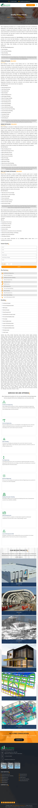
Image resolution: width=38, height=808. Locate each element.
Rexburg (24, 378)
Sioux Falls (17, 384)
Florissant (2, 357)
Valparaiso (2, 387)
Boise (11, 347)
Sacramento (16, 340)
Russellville (16, 380)
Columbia (13, 352)
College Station (3, 352)
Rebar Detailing (9, 124)
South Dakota (3, 337)
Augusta (2, 345)
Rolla (36, 379)
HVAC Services (6, 284)
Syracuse (9, 386)
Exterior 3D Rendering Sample (8, 325)
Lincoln (9, 366)
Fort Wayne (8, 358)
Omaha (30, 374)
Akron (16, 343)
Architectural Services (5, 774)
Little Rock (12, 366)
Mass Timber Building (7, 295)
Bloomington (3, 347)
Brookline (2, 350)
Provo (28, 377)
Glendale (35, 358)
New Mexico (18, 337)
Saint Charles (28, 380)
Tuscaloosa (35, 386)
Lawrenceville (24, 365)
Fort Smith (35, 357)
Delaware (29, 339)
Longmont (22, 366)
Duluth (32, 353)
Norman (5, 373)
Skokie (21, 384)
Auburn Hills (35, 344)
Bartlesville (33, 345)
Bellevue (18, 346)
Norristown (9, 373)
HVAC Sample (5, 332)
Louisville (26, 366)
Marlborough (16, 367)
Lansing (12, 365)
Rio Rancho (31, 378)
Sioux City (13, 384)
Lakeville (2, 365)
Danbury (35, 352)
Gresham (24, 360)
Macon (33, 366)
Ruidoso (12, 380)
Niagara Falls (27, 372)
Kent (17, 364)
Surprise (5, 386)
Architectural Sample (6, 303)
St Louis (18, 385)
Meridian (30, 367)
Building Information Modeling (7, 775)
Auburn (31, 344)
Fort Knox (14, 357)
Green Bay (26, 359)
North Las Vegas (27, 373)
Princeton (20, 377)
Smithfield (24, 384)
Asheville (21, 344)
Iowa (32, 339)
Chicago (28, 351)
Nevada (13, 339)
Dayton (6, 353)
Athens (25, 344)
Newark (6, 372)
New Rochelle (29, 371)
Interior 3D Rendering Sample (8, 323)
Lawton (28, 365)
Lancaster (5, 365)
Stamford (26, 385)
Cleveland (35, 351)
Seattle (5, 384)
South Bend (29, 384)
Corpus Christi (25, 352)
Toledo (26, 386)
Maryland (6, 339)
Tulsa (32, 386)
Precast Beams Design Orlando (18, 206)
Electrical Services (23, 775)
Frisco (19, 358)
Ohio (6, 337)
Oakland (28, 340)
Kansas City (3, 364)
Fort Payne (31, 357)
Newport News (21, 372)
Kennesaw (10, 364)
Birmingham (31, 346)
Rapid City (11, 378)
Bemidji (25, 346)
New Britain (6, 371)
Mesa (33, 367)
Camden (13, 350)
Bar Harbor (21, 345)
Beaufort (7, 346)
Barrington (29, 345)
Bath (36, 345)
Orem (33, 374)
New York (22, 338)
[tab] (19, 273)
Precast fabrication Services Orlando (7, 206)
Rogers (34, 379)
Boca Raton (7, 347)
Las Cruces (15, 365)
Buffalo (6, 350)
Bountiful (35, 347)
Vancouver (6, 387)
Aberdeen (8, 343)
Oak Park (18, 374)
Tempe (23, 386)
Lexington (6, 366)
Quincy (2, 378)
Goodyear (2, 359)
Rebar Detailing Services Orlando (6, 167)
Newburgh (9, 372)
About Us (10, 806)
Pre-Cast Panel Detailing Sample (8, 316)
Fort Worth (12, 358)
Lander (9, 365)
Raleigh (8, 378)
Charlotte (6, 351)
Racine (5, 378)
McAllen (20, 367)
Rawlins (15, 378)
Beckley (14, 346)
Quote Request (4, 782)
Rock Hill (15, 379)
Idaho (16, 338)
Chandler (35, 350)
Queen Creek (34, 377)
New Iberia (15, 371)
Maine (16, 339)
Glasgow (32, 358)
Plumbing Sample (6, 330)
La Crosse (24, 364)
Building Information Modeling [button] (8, 278)
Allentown (31, 343)
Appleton (14, 344)
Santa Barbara (24, 340)
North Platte (3, 374)
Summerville (35, 385)
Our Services (14, 806)
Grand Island (7, 359)
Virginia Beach (13, 387)
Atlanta (28, 344)
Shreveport (8, 384)
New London (19, 371)
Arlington (18, 344)
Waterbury (20, 387)
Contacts (19, 806)
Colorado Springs (9, 352)
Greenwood (20, 360)
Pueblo (30, 377)
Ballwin (14, 345)
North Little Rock (34, 373)
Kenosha (14, 364)
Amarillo (35, 343)
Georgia (24, 337)
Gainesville (23, 358)
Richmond (27, 378)
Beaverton (11, 346)
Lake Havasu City (34, 364)
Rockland (27, 379)
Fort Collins (11, 357)
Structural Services (23, 774)
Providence (24, 377)
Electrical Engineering (7, 280)
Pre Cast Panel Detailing (11, 171)
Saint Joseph (33, 380)
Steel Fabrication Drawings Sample (9, 314)
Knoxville (20, 364)
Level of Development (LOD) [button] (8, 297)
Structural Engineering (7, 275)
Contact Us (19, 739)
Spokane (35, 384)
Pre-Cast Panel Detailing (7, 289)
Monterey (4, 343)
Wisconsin (5, 338)
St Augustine (7, 385)
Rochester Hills (10, 379)
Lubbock (29, 366)
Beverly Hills (33, 340)
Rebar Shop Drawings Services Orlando (18, 167)
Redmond (18, 378)
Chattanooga (11, 351)
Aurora (5, 345)
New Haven (11, 371)
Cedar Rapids (26, 350)
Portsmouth (3, 377)
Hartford (35, 360)
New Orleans (24, 371)
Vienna (10, 387)
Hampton (28, 360)
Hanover (32, 360)
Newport (16, 372)
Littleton (16, 366)
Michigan (9, 339)
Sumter (2, 386)
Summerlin (30, 385)
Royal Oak (9, 380)
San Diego (12, 340)
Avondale (10, 345)
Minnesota (35, 338)
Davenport (2, 353)
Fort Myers (27, 357)
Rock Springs (19, 379)
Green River (31, 359)
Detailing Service (6, 282)
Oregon (19, 338)
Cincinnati (31, 351)
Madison (35, 366)
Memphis (26, 367)
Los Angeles (3, 340)
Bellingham (21, 346)
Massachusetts (30, 338)
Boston (25, 347)
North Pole (7, 374)
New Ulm (33, 371)
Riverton (35, 378)
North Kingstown (21, 373)
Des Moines (26, 353)
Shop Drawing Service (7, 312)
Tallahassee (16, 386)
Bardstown (25, 345)
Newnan (13, 372)
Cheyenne (24, 351)
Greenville (12, 360)
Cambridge (9, 350)
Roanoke (2, 379)
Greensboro (3, 360)
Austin (8, 345)
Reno (21, 378)
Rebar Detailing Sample (7, 321)
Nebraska (18, 339)
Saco (22, 380)
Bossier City (21, 347)
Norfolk (2, 373)
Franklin (16, 358)
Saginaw (24, 380)
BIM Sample (5, 307)
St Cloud (11, 385)
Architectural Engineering (7, 273)
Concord (21, 352)
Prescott (16, 377)
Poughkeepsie (12, 377)
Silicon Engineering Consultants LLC (19, 805)
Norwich (14, 374)
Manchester (3, 367)
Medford (23, 367)
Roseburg (2, 380)
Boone (17, 347)
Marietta (11, 367)
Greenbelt (35, 359)
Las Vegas (19, 365)
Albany (19, 343)
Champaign (31, 350)
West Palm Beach (30, 387)
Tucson (29, 386)
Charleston (2, 351)
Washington (25, 339)
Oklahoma (27, 337)
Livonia (19, 366)
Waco (17, 387)
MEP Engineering (6, 286)
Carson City (21, 350)
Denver (22, 353)
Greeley (22, 359)
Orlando (35, 374)
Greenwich (16, 360)
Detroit (29, 353)
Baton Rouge (3, 346)
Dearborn (15, 353)
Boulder (27, 347)
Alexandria (27, 343)
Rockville (30, 379)
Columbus (17, 352)
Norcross (35, 372)
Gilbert (29, 358)
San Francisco (8, 340)
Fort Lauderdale (19, 357)
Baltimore (17, 345)
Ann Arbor (10, 344)
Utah (22, 337)
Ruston (19, 380)
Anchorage (2, 344)
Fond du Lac (6, 357)
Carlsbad (17, 350)
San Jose (20, 340)
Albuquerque (23, 343)
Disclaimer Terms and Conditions (27, 806)
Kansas (22, 339)
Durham (35, 353)
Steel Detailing (8, 61)
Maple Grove (7, 367)
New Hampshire (10, 337)
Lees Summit (35, 365)
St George (14, 385)
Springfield (2, 385)
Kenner (7, 364)
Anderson (6, 344)
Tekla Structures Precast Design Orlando (8, 205)
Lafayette (28, 364)
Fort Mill (23, 357)
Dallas (33, 352)
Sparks (32, 384)
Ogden (22, 374)
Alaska (15, 337)
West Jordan (25, 387)
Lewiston (2, 366)
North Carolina (32, 337)
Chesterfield (20, 351)
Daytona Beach (10, 353)
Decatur (18, 353)
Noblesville (31, 372)
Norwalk (11, 374)
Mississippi (35, 339)
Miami (36, 367)
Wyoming (13, 338)
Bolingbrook (14, 347)
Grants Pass (18, 359)
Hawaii (26, 338)
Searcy (2, 384)
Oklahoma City (25, 374)
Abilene (12, 343)
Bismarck (35, 346)
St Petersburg (22, 385)
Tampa (20, 386)
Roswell (6, 380)
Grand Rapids (12, 359)
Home (8, 17)
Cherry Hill (15, 351)
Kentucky (2, 339)
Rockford (23, 379)
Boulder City (31, 347)
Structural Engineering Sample (8, 305)
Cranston (29, 352)
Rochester (6, 379)
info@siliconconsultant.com (25, 1)
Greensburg (7, 360)
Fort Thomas (3, 358)
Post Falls (7, 377)
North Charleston (15, 373)
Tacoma (12, 386)
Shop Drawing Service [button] (7, 293)
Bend (28, 346)
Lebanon (30, 365)
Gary (26, 358)
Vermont (9, 338)
